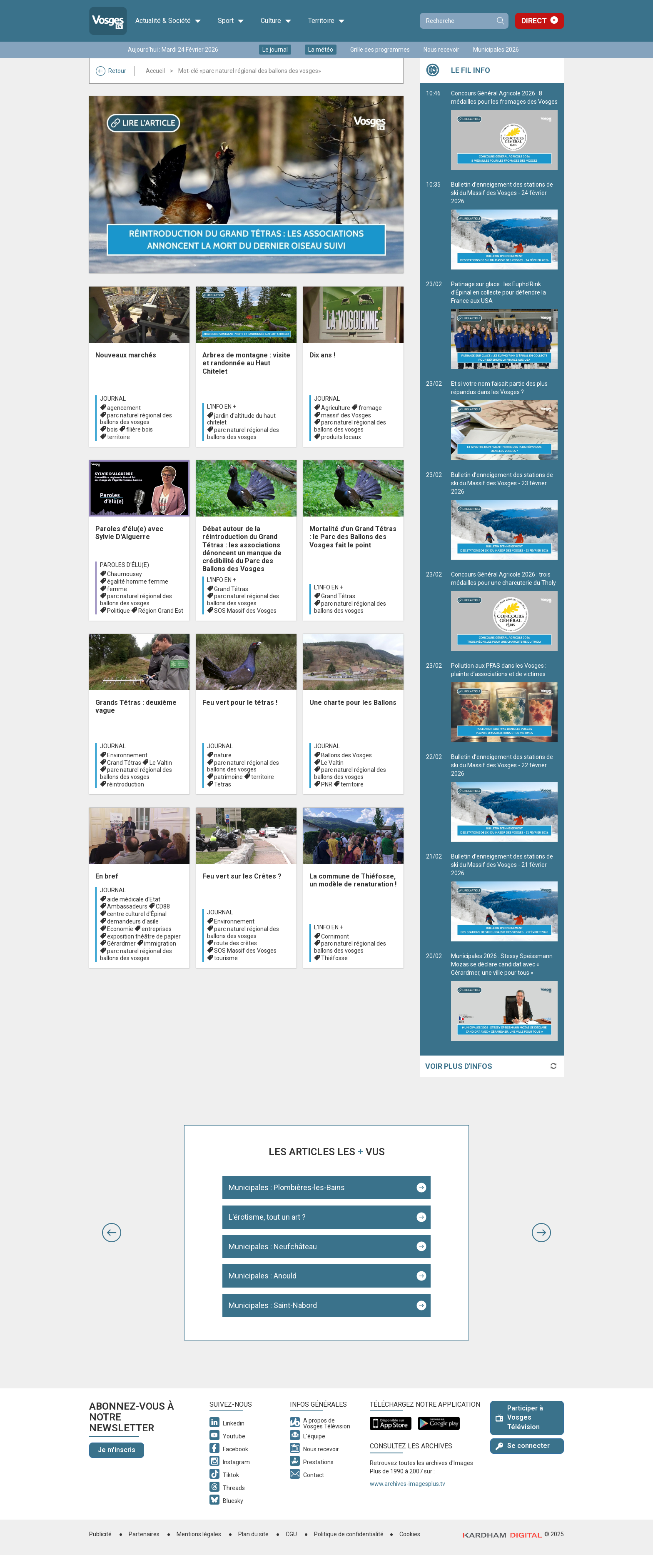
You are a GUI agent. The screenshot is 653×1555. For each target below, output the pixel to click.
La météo (320, 49)
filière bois (139, 429)
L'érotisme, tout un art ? (267, 1217)
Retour (111, 71)
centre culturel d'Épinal (137, 914)
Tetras (222, 784)
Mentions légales (199, 1534)
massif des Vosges (346, 415)
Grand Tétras (231, 589)
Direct (534, 20)
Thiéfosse (334, 958)
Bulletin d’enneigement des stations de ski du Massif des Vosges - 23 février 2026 (504, 516)
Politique (118, 610)
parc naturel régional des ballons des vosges (136, 419)
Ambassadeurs (127, 906)
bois (112, 429)
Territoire (326, 21)
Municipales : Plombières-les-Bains (287, 1187)
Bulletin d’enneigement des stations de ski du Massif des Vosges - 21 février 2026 (504, 897)
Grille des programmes (380, 49)
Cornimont (335, 936)
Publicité (100, 1534)
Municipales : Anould (263, 1275)
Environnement (127, 755)
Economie (120, 929)
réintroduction (125, 784)
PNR (326, 784)
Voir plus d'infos (458, 1066)
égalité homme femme (137, 581)
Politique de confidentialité (349, 1534)
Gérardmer (121, 943)
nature (223, 755)
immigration (160, 943)
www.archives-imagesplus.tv (407, 1483)
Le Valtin (161, 762)
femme (117, 589)
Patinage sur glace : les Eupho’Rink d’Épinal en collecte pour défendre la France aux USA (504, 325)
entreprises (157, 929)
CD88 (163, 906)
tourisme (226, 958)
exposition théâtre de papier (144, 936)
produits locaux (341, 437)
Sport (231, 21)
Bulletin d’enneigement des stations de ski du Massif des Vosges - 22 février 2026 (504, 798)
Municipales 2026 (496, 49)
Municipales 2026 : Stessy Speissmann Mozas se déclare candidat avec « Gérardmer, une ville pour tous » (504, 997)
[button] (112, 1233)
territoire (118, 437)
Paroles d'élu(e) (124, 565)
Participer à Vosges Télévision (519, 1417)
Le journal (275, 49)
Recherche (500, 21)
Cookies (409, 1534)
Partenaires (144, 1534)
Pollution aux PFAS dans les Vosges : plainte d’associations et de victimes (504, 702)
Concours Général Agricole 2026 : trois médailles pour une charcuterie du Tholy (504, 611)
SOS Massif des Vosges (245, 610)
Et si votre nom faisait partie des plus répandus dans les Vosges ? (504, 420)
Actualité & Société (168, 21)
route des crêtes (235, 943)
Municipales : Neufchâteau (273, 1246)
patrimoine (228, 777)
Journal (113, 398)
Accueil (155, 70)
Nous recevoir (441, 49)
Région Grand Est (160, 610)
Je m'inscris (116, 1450)
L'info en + (221, 406)
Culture (276, 21)
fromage (370, 407)
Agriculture (335, 407)
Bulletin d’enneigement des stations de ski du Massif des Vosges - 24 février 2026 (504, 225)
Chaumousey (124, 574)
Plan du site (253, 1534)
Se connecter (523, 1446)
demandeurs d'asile (133, 921)
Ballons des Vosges (346, 755)
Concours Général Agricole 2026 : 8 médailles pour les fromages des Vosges (504, 130)
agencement (124, 407)
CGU (291, 1534)
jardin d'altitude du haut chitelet (241, 419)
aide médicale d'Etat (133, 899)
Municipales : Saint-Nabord (273, 1305)
